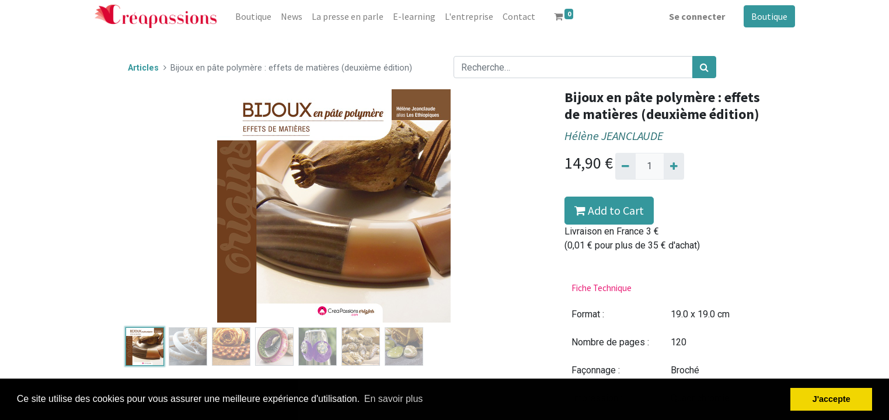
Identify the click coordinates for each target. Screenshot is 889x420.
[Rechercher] (704, 67)
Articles (143, 68)
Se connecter (697, 16)
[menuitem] (253, 16)
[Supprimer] (625, 166)
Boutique (769, 16)
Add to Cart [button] (609, 210)
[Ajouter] (674, 166)
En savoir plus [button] (393, 399)
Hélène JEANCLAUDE (613, 136)
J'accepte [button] (831, 399)
